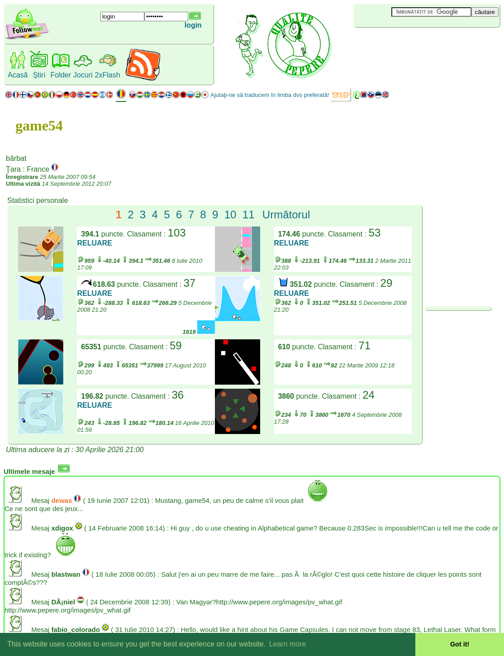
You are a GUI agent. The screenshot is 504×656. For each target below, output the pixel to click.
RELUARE (94, 243)
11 (248, 214)
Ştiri (39, 75)
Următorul (286, 214)
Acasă (18, 75)
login (193, 25)
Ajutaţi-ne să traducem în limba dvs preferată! (269, 95)
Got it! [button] (459, 644)
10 (230, 214)
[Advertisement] (408, 42)
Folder (60, 75)
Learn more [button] (287, 644)
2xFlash (107, 75)
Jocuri (83, 75)
